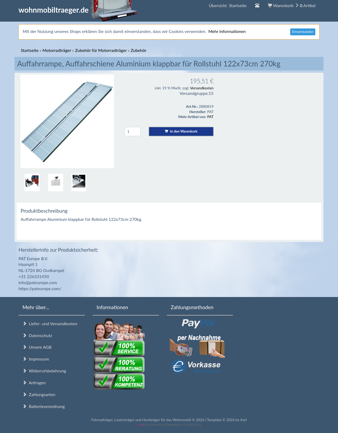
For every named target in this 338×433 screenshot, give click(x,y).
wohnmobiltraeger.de (78, 9)
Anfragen (34, 382)
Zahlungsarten (38, 394)
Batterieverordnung (43, 406)
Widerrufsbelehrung (44, 370)
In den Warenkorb (181, 131)
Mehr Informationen (227, 31)
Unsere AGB (36, 346)
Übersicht (228, 5)
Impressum (35, 358)
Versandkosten (202, 88)
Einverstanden (302, 32)
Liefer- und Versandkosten (49, 323)
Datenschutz (37, 335)
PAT (210, 116)
